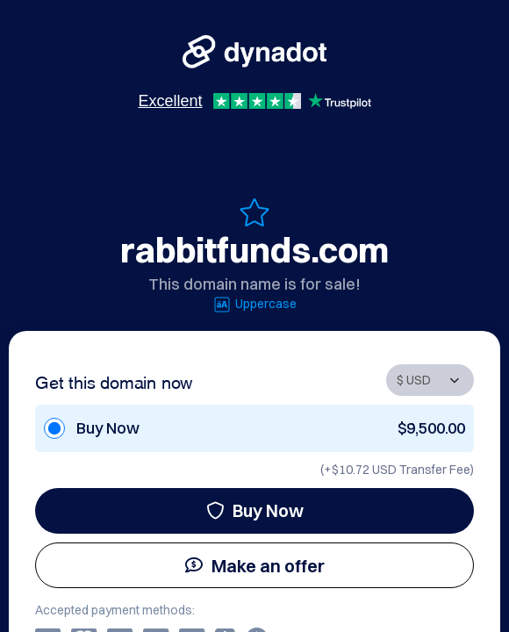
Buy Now (255, 510)
